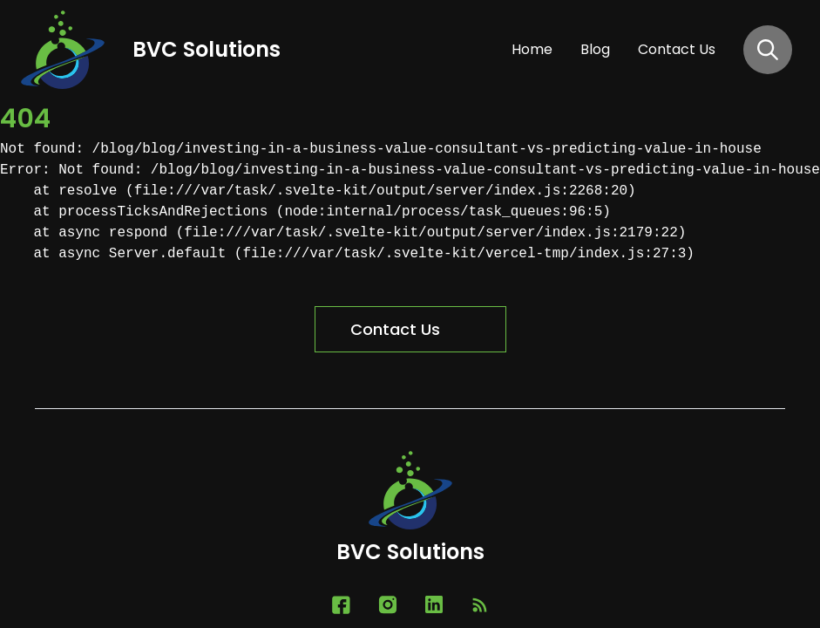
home (532, 49)
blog (595, 49)
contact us (676, 49)
